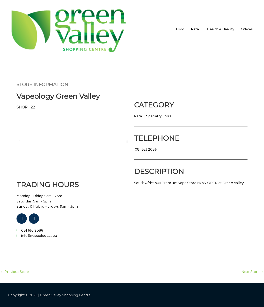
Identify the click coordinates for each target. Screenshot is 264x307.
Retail (195, 29)
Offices (246, 29)
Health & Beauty (220, 29)
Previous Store (14, 272)
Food (180, 29)
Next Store (253, 272)
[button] (19, 142)
